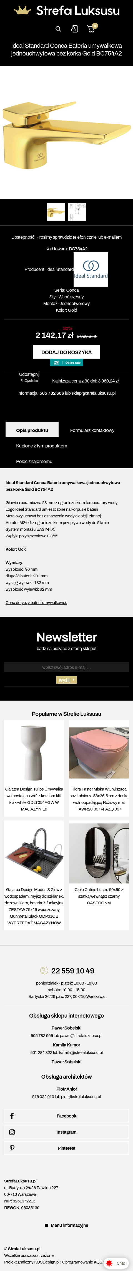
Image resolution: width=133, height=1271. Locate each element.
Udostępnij (29, 374)
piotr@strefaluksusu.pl (81, 1096)
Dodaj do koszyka (66, 352)
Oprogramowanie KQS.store (87, 1262)
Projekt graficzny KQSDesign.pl (31, 1262)
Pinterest (41, 1148)
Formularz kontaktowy (92, 430)
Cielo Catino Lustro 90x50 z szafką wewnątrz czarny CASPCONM (99, 896)
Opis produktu (32, 430)
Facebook (41, 1116)
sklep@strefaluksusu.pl (94, 393)
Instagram (41, 1132)
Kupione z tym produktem (41, 446)
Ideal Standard (60, 269)
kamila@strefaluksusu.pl (80, 1052)
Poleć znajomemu (34, 461)
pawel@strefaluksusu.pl (81, 1035)
